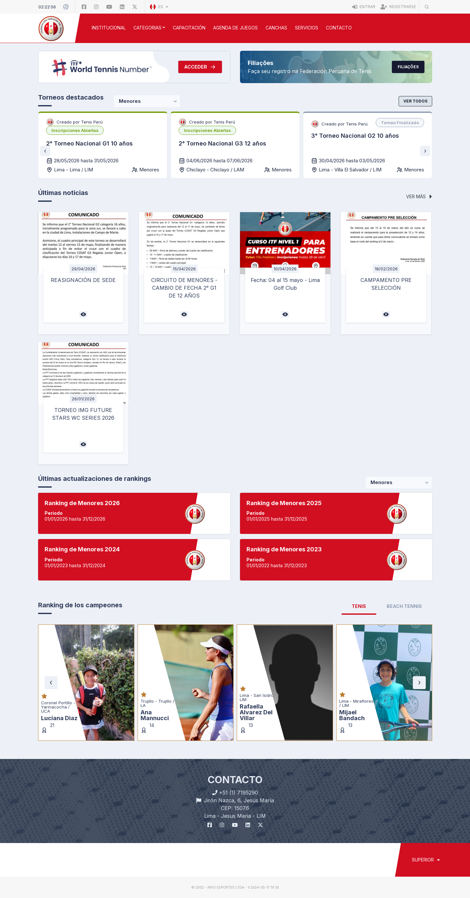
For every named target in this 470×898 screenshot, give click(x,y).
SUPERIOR (426, 859)
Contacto (339, 27)
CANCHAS (276, 27)
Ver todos (415, 101)
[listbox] (75, 130)
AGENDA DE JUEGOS (235, 27)
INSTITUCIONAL (109, 27)
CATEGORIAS (147, 27)
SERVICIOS (306, 27)
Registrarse (398, 6)
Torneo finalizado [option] (400, 122)
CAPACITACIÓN (189, 27)
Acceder (200, 67)
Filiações (408, 66)
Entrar (363, 6)
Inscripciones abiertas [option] (75, 130)
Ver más (419, 196)
